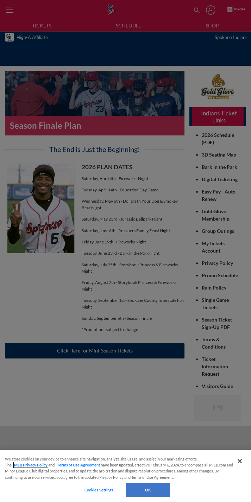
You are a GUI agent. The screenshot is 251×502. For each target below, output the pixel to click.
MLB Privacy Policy (31, 465)
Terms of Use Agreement (78, 465)
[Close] (239, 461)
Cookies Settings (99, 490)
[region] (125, 476)
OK (148, 490)
